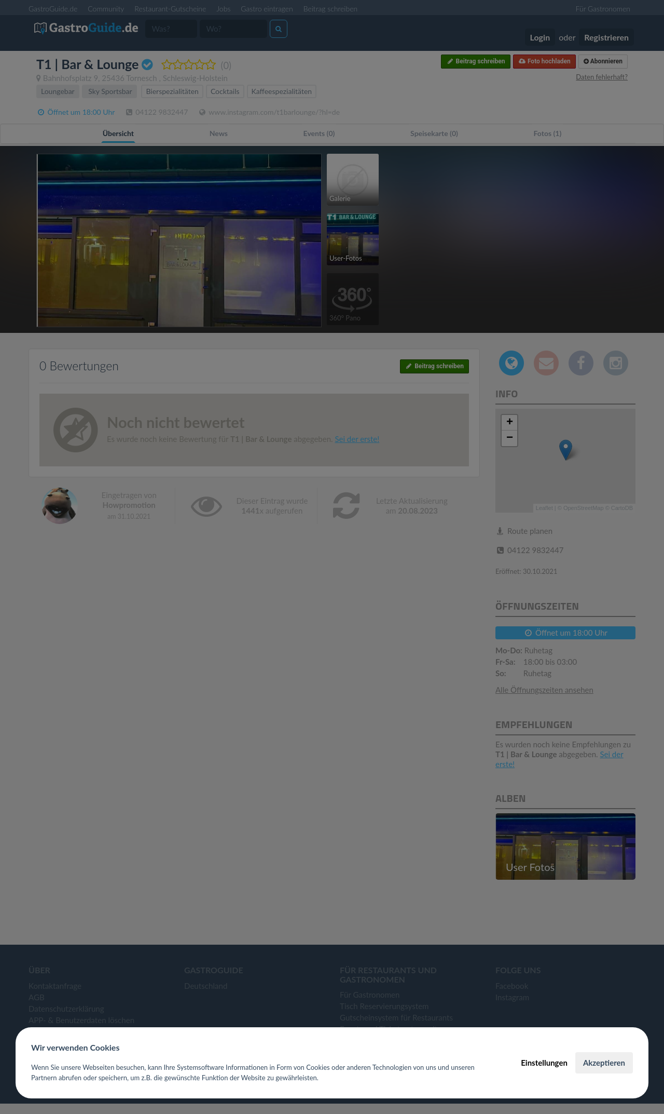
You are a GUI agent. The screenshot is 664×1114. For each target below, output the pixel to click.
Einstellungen (544, 1062)
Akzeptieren (604, 1062)
